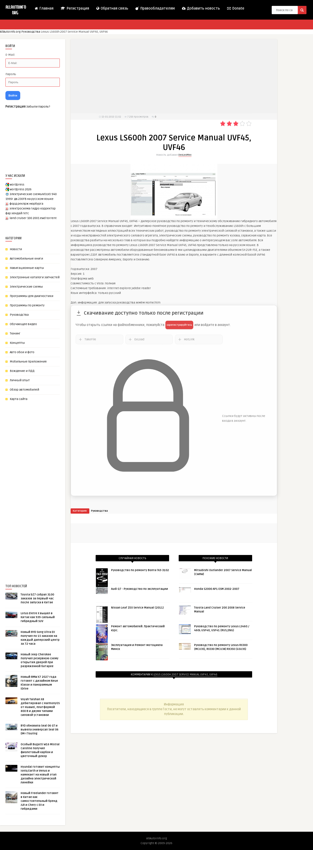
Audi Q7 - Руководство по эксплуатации (139, 589)
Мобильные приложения (28, 361)
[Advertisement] (38, 485)
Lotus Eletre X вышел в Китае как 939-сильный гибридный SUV (38, 617)
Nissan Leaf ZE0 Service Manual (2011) (137, 607)
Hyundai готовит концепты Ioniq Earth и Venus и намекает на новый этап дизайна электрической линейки (40, 774)
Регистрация (74, 8)
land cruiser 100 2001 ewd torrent (33, 218)
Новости (16, 249)
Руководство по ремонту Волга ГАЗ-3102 (140, 570)
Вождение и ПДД (22, 371)
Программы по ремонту (27, 305)
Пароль (10, 74)
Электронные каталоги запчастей (35, 277)
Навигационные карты (27, 268)
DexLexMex (184, 155)
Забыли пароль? (38, 106)
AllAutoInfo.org (10, 32)
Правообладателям (155, 8)
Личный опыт (20, 380)
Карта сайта (18, 399)
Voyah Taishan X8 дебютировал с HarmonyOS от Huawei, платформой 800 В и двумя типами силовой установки (40, 707)
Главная (43, 8)
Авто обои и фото (22, 352)
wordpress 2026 (21, 189)
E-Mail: (10, 55)
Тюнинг (15, 333)
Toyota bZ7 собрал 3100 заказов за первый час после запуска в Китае (37, 598)
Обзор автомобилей (24, 389)
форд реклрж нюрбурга (26, 204)
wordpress (17, 184)
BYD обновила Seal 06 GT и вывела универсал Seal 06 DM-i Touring (39, 729)
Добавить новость (200, 8)
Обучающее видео (23, 324)
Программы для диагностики (31, 296)
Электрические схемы (26, 286)
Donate (235, 8)
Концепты (17, 343)
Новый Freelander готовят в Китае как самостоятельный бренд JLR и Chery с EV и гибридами (39, 801)
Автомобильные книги (26, 258)
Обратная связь (112, 8)
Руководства (30, 32)
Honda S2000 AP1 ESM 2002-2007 (216, 589)
